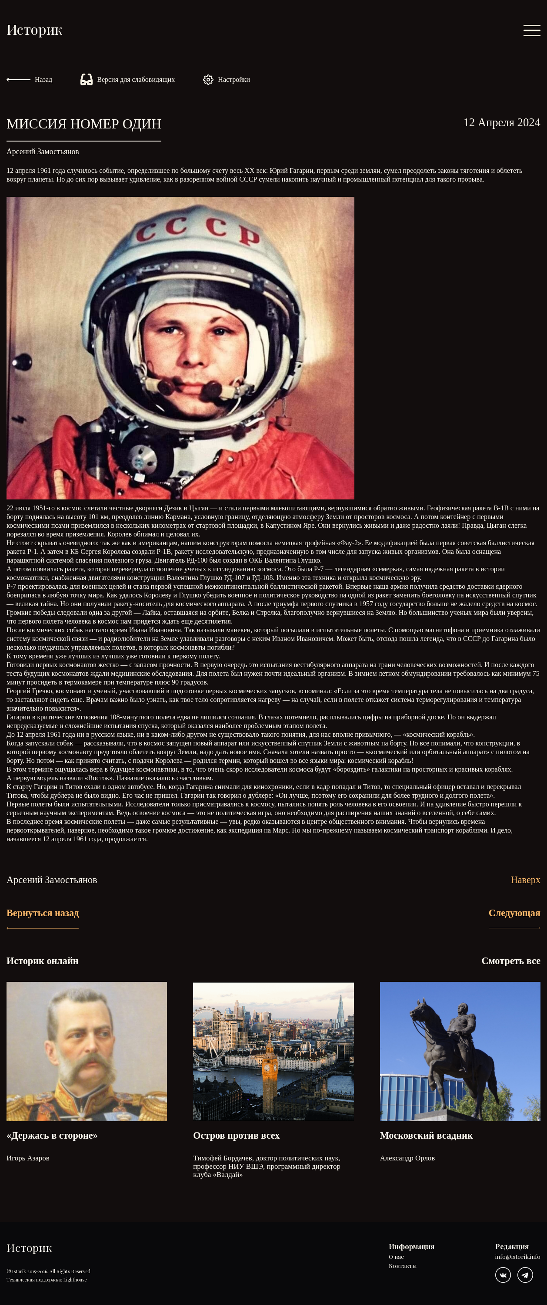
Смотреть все (510, 960)
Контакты (403, 1266)
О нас (396, 1257)
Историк (34, 29)
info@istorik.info (517, 1257)
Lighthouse (75, 1279)
